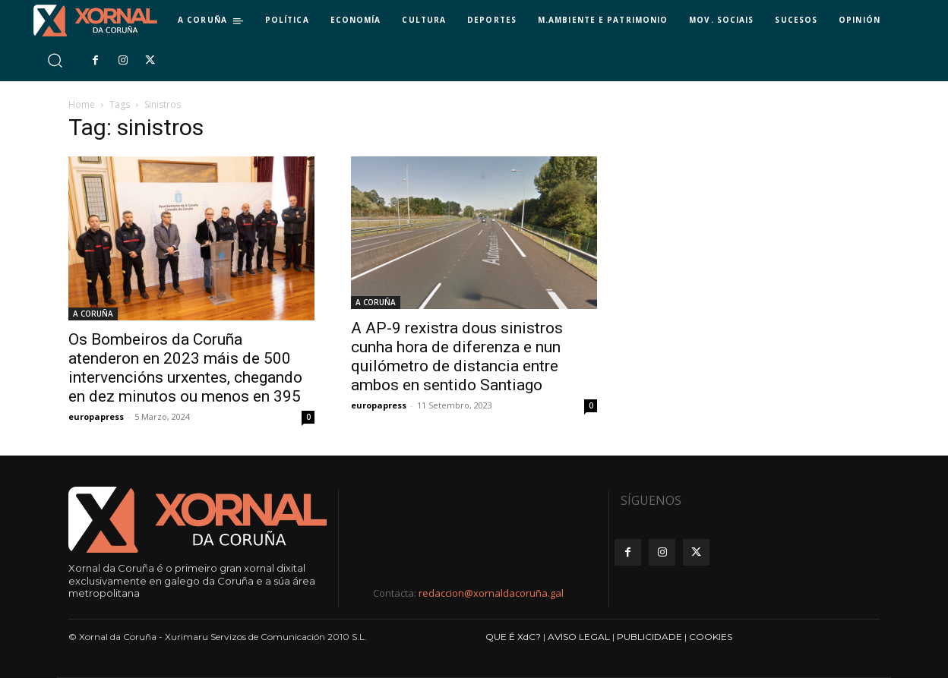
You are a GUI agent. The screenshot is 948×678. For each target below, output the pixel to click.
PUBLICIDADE (649, 636)
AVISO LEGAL (579, 636)
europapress (96, 416)
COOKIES (710, 636)
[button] (54, 60)
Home (81, 104)
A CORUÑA (93, 313)
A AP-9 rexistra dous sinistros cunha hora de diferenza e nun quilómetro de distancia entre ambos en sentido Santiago (457, 356)
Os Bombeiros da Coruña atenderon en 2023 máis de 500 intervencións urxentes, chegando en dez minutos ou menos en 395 (185, 367)
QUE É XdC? (513, 636)
